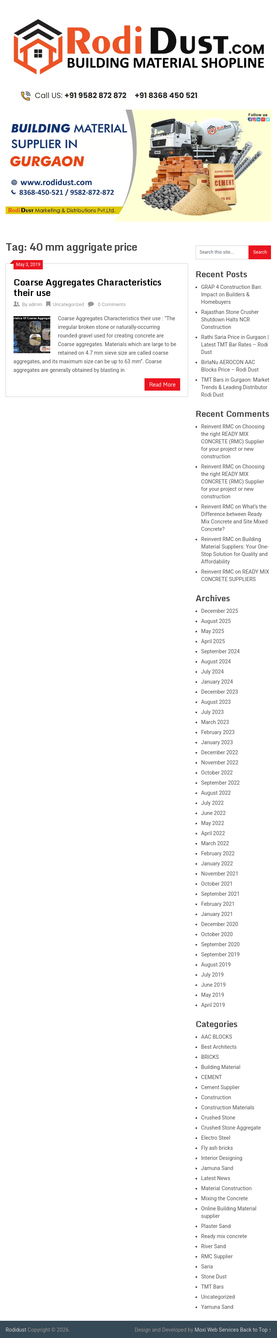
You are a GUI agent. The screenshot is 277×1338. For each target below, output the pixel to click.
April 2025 (213, 641)
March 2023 (215, 722)
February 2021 (218, 904)
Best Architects (219, 1047)
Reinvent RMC (217, 427)
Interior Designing (221, 1158)
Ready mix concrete (224, 1236)
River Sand (213, 1246)
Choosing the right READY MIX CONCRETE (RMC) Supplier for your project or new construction (233, 441)
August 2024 (216, 662)
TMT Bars (212, 1287)
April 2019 (213, 1005)
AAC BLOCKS (216, 1037)
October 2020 (217, 934)
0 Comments (112, 304)
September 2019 (220, 954)
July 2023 (212, 712)
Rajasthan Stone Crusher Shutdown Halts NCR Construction (230, 319)
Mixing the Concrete (224, 1198)
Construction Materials (227, 1108)
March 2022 (215, 843)
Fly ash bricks (217, 1148)
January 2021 (217, 914)
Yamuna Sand (217, 1307)
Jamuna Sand (217, 1168)
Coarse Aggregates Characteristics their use (87, 287)
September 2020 (220, 944)
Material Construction (226, 1188)
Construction (216, 1097)
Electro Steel (215, 1138)
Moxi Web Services (216, 1330)
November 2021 (219, 874)
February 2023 (218, 732)
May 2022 (212, 823)
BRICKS (210, 1057)
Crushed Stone (218, 1118)
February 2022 (218, 853)
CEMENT (211, 1077)
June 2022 (213, 813)
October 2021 (217, 884)
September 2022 (220, 783)
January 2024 (217, 682)
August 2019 (216, 965)
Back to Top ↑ (255, 1330)
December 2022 (219, 752)
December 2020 (219, 924)
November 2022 (219, 763)
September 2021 (220, 894)
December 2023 (219, 692)
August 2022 (216, 793)
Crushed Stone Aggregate (231, 1128)
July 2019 (212, 975)
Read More (162, 384)
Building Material (221, 1067)
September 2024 (220, 651)
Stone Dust (214, 1277)
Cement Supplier (220, 1087)
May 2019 (212, 995)
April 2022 (213, 833)
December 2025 (219, 611)
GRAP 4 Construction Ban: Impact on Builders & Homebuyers (231, 294)
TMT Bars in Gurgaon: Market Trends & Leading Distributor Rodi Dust (235, 387)
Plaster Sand (216, 1226)
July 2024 (212, 672)
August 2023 (216, 702)
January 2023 (217, 742)
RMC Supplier (217, 1256)
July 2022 (212, 803)
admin (35, 304)
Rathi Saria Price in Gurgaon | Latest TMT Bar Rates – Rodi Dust (235, 344)
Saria (207, 1267)
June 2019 (213, 985)
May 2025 (212, 631)
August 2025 (216, 621)
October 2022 (217, 773)
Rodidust (16, 1330)
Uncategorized (68, 304)
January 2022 (217, 864)
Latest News (215, 1178)
